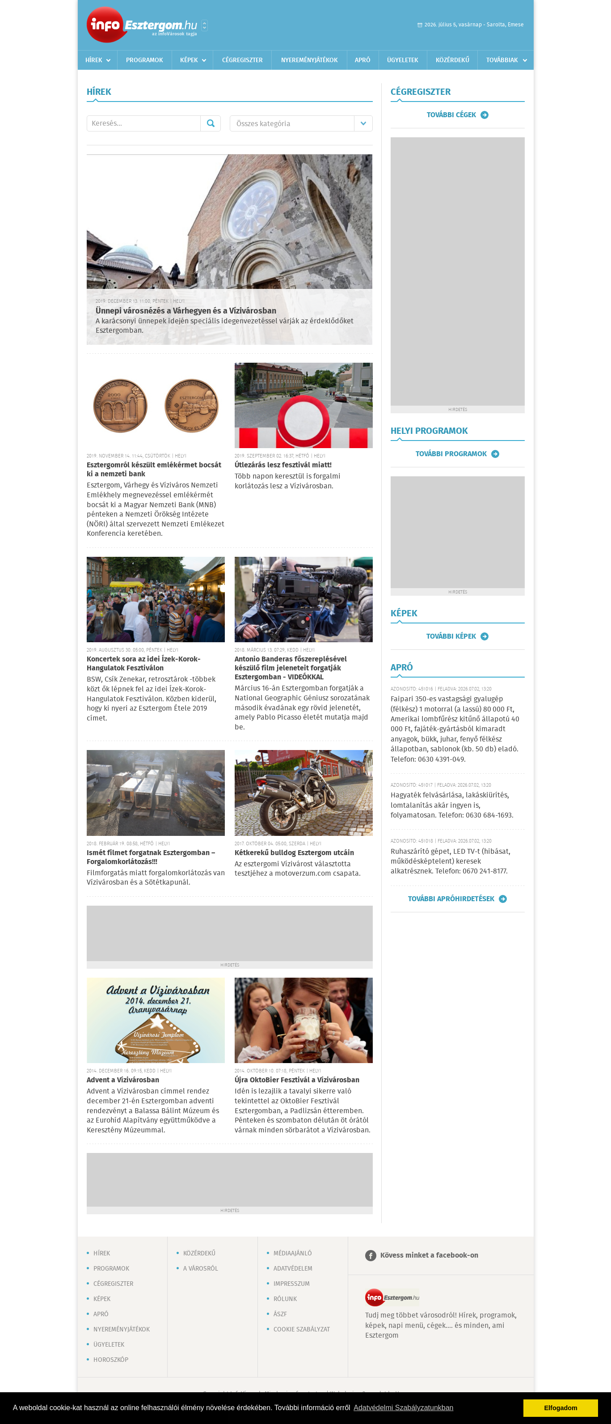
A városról (200, 1269)
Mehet (210, 123)
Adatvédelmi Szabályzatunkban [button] (403, 1407)
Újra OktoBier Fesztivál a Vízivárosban (297, 1080)
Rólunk (285, 1299)
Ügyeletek (402, 60)
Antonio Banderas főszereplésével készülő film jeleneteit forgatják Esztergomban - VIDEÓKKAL (291, 668)
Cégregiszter (242, 60)
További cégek (451, 115)
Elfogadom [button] (560, 1407)
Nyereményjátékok (309, 60)
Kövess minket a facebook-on (429, 1255)
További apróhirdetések (451, 899)
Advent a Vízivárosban (123, 1080)
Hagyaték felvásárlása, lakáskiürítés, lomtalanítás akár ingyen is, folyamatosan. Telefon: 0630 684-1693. (452, 805)
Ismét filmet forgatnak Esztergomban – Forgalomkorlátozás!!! (151, 858)
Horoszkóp (110, 1360)
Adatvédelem (293, 1269)
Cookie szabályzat (302, 1330)
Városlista (204, 25)
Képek (189, 60)
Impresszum (292, 1284)
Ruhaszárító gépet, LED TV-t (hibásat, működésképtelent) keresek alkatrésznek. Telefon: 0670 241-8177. (450, 861)
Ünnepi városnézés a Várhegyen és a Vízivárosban (186, 311)
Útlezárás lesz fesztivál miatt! (283, 465)
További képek (451, 636)
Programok (144, 60)
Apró (363, 60)
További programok (451, 454)
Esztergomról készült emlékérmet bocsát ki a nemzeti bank (154, 470)
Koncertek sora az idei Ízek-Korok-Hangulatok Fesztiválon (144, 664)
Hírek (93, 60)
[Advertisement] (229, 932)
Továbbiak (502, 60)
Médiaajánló (293, 1254)
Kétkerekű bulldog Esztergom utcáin (294, 853)
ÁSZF (280, 1314)
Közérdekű (452, 60)
